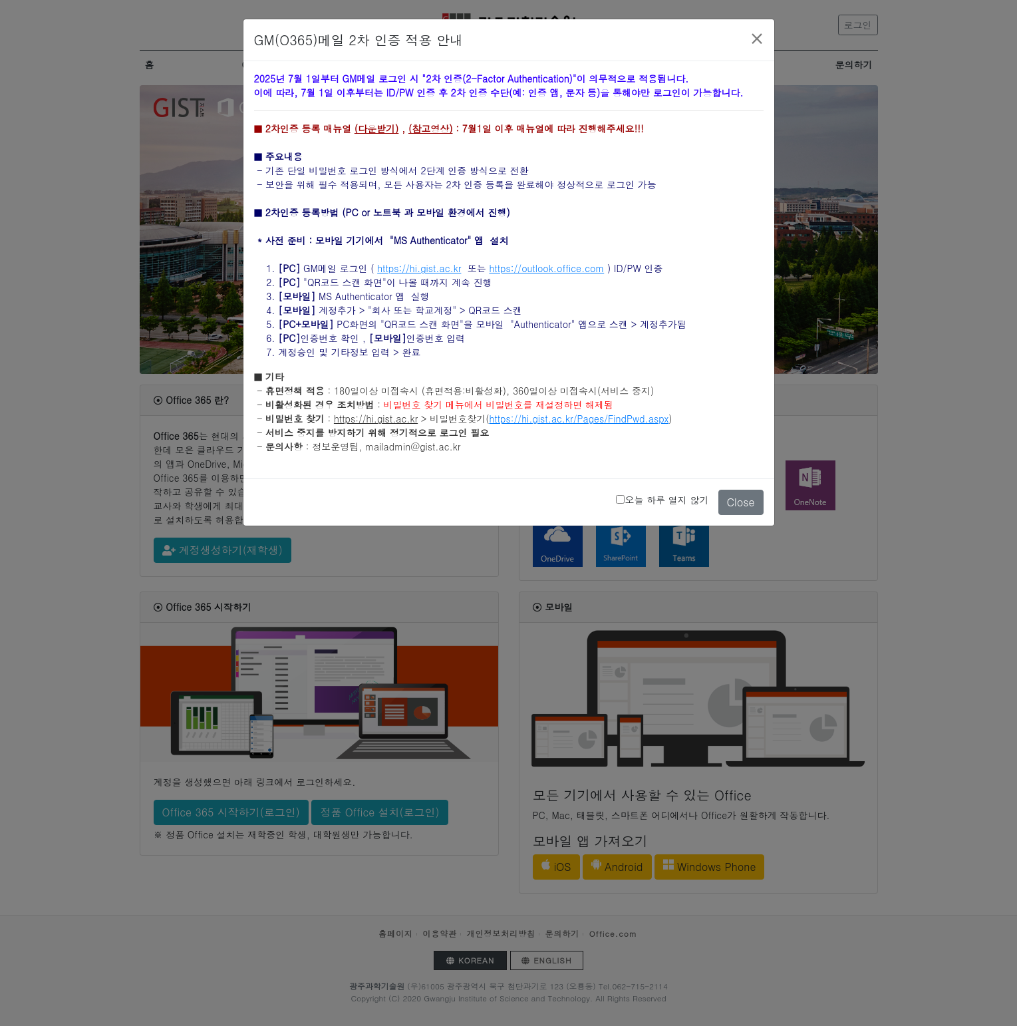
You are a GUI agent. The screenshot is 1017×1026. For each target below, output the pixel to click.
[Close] (757, 28)
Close (741, 492)
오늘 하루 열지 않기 (666, 489)
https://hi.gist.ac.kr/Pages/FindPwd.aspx (579, 409)
